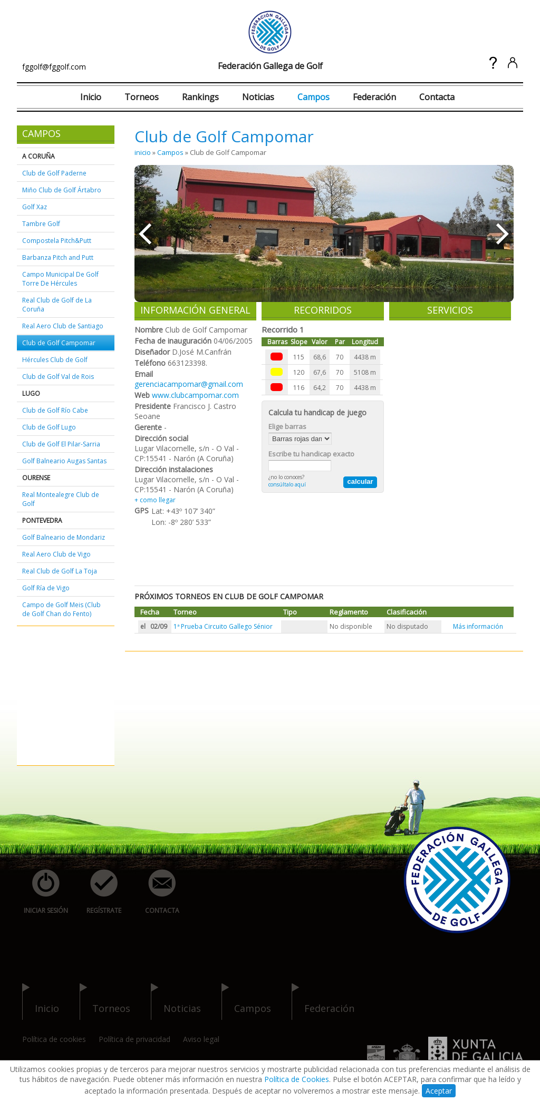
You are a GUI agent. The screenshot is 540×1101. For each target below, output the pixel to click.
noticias (176, 1001)
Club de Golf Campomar (58, 342)
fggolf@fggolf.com (54, 67)
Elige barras (287, 426)
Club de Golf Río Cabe (55, 410)
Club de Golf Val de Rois (58, 376)
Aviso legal (201, 1039)
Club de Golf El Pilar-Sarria (61, 444)
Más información (478, 626)
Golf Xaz (34, 206)
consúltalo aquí (287, 484)
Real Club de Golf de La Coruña (57, 305)
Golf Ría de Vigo (46, 587)
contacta (156, 892)
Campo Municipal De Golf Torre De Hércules (60, 279)
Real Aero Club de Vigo (56, 554)
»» (503, 233)
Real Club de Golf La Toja (59, 571)
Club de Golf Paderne (54, 173)
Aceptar (439, 1091)
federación (323, 1001)
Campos (313, 97)
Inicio (90, 97)
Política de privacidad (134, 1039)
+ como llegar (155, 499)
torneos (105, 1001)
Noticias (258, 97)
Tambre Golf (41, 223)
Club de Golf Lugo (49, 427)
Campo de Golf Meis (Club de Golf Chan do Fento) (61, 609)
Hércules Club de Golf (55, 359)
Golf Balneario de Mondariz (63, 537)
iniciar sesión (42, 892)
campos (246, 1001)
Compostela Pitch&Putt (56, 240)
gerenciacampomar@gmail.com (188, 384)
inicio (142, 152)
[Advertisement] (53, 696)
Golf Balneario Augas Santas (64, 460)
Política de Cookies (296, 1079)
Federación (374, 97)
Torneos (141, 97)
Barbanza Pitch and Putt (57, 257)
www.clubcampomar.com (195, 395)
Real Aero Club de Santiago (62, 325)
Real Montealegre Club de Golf (60, 499)
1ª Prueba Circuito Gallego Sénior (223, 626)
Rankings (200, 97)
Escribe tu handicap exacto (311, 454)
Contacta (437, 97)
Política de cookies (54, 1039)
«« (144, 233)
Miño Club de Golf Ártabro (61, 190)
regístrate (98, 892)
